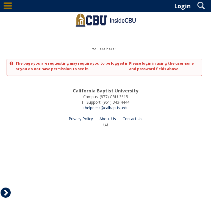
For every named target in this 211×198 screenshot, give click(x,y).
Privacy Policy (81, 118)
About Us (107, 118)
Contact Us (132, 118)
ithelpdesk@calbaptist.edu (106, 107)
